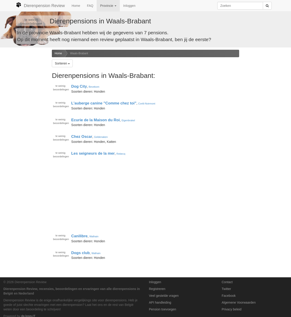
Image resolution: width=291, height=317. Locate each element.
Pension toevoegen (162, 309)
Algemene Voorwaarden (239, 302)
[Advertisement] (24, 121)
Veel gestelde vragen (164, 295)
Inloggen (129, 5)
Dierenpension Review (40, 5)
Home (76, 5)
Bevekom (94, 86)
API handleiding (160, 302)
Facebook (229, 295)
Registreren (157, 289)
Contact (227, 282)
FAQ (90, 5)
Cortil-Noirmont (146, 103)
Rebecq (120, 153)
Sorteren (62, 63)
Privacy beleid (231, 309)
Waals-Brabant (79, 53)
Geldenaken (101, 137)
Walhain (93, 236)
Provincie (108, 5)
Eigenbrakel (128, 120)
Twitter (226, 289)
